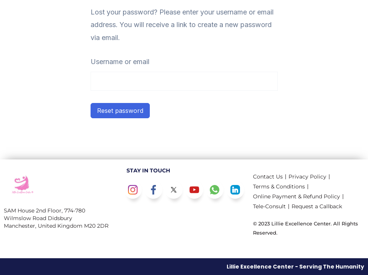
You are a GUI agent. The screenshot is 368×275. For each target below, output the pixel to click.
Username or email (120, 62)
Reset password (120, 110)
